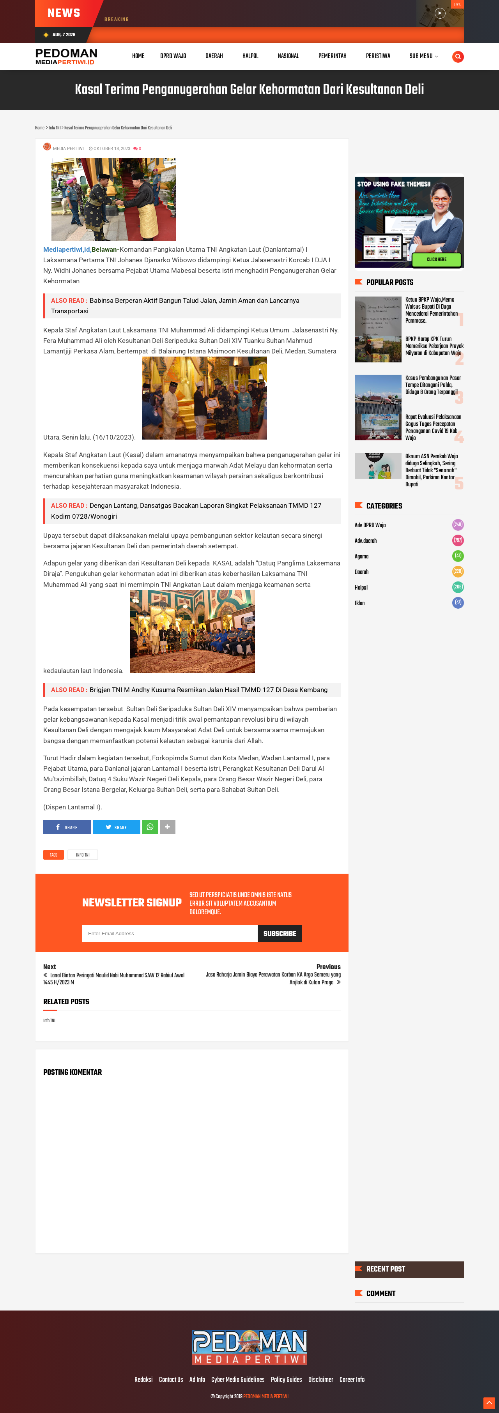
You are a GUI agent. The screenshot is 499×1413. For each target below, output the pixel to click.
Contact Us (171, 1380)
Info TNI (83, 855)
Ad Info (197, 1380)
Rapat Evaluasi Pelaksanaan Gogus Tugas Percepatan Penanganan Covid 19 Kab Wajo (433, 427)
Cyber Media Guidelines (238, 1380)
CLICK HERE (436, 260)
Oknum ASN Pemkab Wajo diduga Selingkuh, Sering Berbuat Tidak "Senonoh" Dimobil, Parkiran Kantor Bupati (431, 471)
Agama (361, 557)
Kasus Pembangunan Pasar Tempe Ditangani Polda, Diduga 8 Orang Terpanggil (433, 385)
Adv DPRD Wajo (370, 526)
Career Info (352, 1380)
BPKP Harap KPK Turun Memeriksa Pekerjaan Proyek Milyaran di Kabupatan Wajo (434, 346)
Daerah (362, 572)
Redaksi (143, 1380)
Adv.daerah (366, 541)
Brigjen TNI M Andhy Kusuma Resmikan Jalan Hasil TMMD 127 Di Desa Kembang (209, 690)
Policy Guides (286, 1380)
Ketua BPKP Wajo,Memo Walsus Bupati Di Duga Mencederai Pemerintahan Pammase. (431, 310)
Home (138, 56)
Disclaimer (320, 1380)
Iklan (360, 604)
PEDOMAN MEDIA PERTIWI (265, 1396)
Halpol (361, 588)
